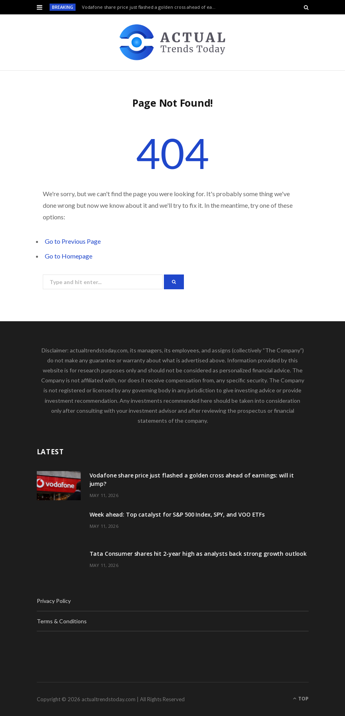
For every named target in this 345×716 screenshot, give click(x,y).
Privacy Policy (54, 600)
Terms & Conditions (62, 621)
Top (301, 698)
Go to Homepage (68, 256)
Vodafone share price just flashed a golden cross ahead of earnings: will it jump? (151, 7)
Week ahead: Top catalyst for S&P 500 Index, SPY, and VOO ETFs (177, 514)
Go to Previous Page (73, 241)
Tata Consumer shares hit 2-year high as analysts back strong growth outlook (198, 553)
